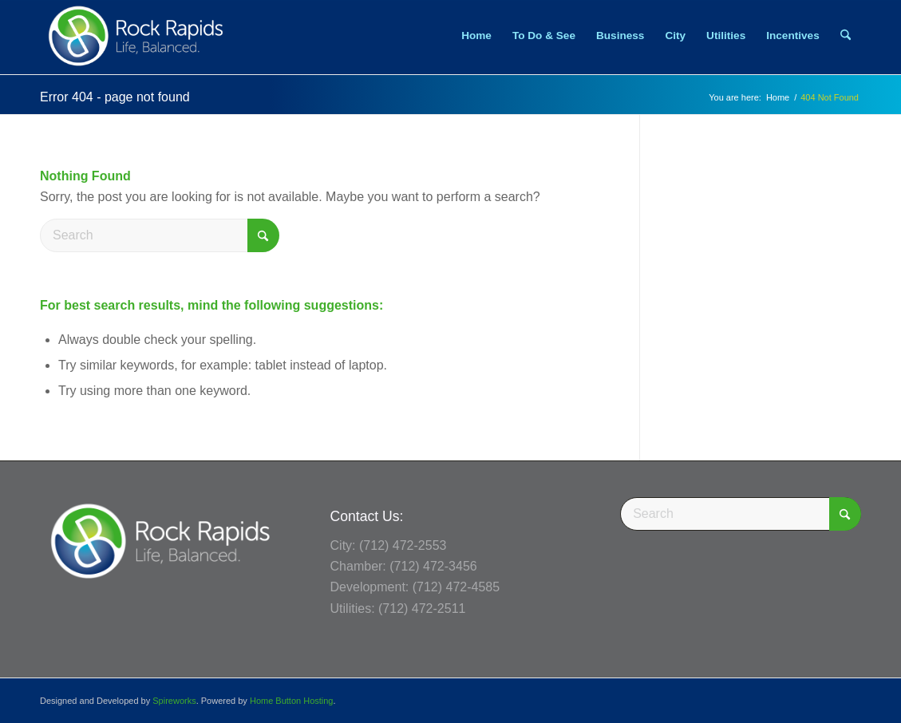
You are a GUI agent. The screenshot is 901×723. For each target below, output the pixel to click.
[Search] (845, 36)
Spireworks (174, 700)
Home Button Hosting (292, 700)
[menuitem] (476, 36)
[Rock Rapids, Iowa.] (135, 36)
